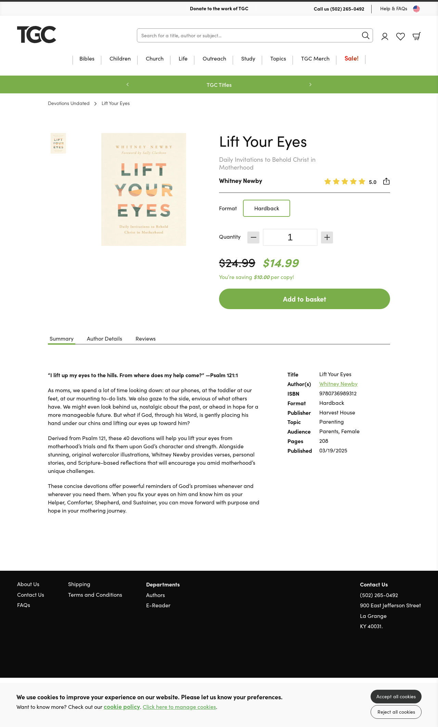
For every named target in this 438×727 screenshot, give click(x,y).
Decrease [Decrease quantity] (253, 237)
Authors (155, 594)
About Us (28, 583)
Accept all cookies (396, 696)
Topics (278, 59)
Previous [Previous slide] (128, 84)
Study (248, 59)
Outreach (214, 59)
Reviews (146, 338)
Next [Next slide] (310, 84)
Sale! (352, 58)
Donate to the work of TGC (219, 8)
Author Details (104, 338)
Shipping (79, 583)
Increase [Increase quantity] (327, 237)
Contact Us (30, 594)
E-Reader (158, 605)
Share (386, 181)
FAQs (23, 604)
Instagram (417, 659)
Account (385, 36)
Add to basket (304, 298)
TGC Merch (315, 59)
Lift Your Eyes (116, 103)
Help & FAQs (393, 8)
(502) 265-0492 (347, 8)
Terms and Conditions (95, 594)
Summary (62, 338)
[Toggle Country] (416, 8)
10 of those (60, 34)
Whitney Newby (240, 180)
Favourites (400, 37)
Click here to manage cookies (179, 706)
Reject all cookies (396, 712)
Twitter (393, 659)
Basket (417, 36)
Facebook (405, 658)
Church (155, 59)
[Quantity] (290, 237)
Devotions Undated (69, 103)
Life (183, 59)
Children (120, 59)
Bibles (86, 59)
